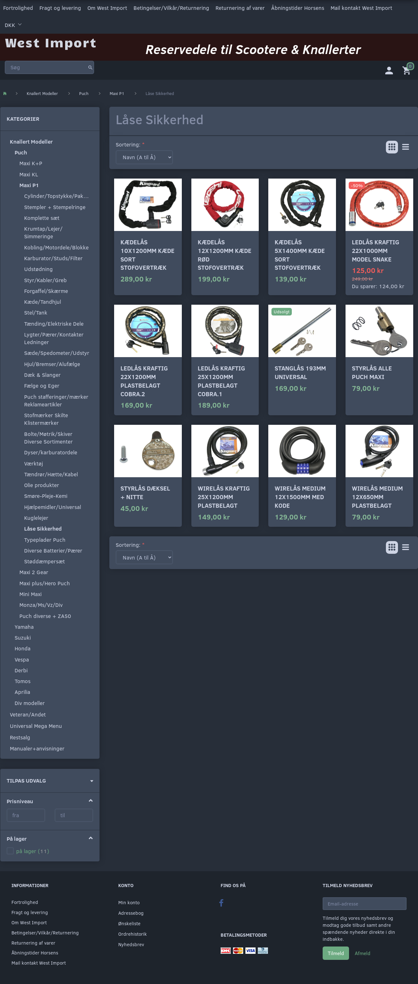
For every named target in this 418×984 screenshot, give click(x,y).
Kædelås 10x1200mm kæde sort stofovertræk (147, 253)
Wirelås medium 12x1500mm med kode (300, 495)
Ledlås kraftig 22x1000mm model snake (375, 249)
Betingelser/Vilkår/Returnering (171, 7)
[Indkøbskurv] (408, 68)
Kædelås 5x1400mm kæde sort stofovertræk (300, 253)
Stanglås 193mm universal (300, 371)
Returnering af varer (240, 7)
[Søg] (90, 65)
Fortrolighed (18, 7)
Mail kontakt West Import (361, 7)
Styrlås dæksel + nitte (145, 491)
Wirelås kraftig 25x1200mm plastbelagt (224, 495)
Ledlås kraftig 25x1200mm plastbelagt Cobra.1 (221, 379)
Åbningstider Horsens (297, 7)
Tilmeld (336, 951)
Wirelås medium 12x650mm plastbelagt (377, 495)
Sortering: (128, 143)
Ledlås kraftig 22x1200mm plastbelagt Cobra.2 (144, 379)
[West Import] (51, 39)
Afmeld (362, 951)
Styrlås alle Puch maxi (372, 371)
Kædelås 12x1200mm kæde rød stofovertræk (224, 253)
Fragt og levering (60, 7)
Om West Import (107, 7)
